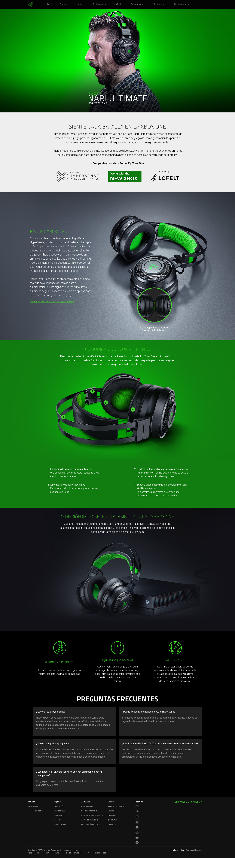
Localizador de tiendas (37, 811)
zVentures (112, 820)
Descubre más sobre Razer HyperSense (51, 301)
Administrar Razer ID (89, 820)
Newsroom (112, 815)
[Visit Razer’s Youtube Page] (137, 827)
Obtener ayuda (87, 806)
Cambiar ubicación (194, 850)
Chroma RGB (59, 811)
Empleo (111, 811)
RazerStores (33, 806)
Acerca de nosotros (116, 806)
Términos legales (52, 853)
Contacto (112, 824)
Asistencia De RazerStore (92, 815)
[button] (204, 4)
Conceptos (58, 815)
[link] (30, 5)
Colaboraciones (60, 824)
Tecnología (59, 806)
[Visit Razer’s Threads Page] (137, 817)
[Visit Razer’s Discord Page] (137, 842)
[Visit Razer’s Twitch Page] (137, 837)
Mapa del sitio (33, 853)
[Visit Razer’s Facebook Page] (137, 807)
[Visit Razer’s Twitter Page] (137, 822)
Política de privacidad (74, 853)
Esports (57, 820)
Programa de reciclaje (90, 824)
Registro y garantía (89, 811)
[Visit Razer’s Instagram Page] (137, 812)
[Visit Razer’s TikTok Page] (137, 832)
